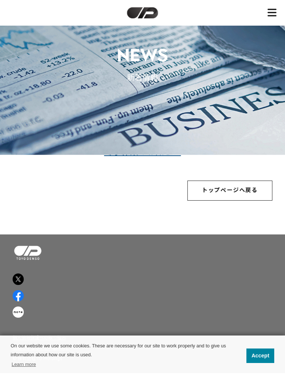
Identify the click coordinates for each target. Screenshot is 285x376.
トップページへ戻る (230, 191)
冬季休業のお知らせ (142, 153)
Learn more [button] (24, 364)
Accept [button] (260, 356)
